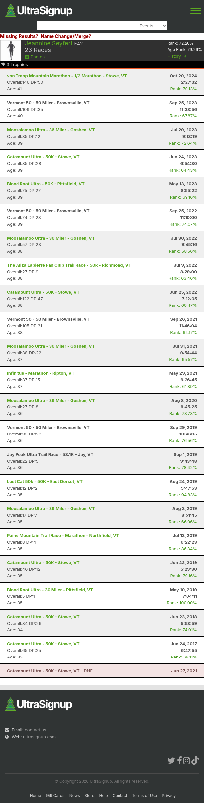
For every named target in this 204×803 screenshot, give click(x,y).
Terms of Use (144, 795)
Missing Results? (19, 36)
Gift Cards (55, 795)
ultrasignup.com (39, 736)
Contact (120, 795)
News (74, 795)
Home (35, 795)
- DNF (50, 670)
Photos (35, 56)
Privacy (169, 795)
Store (89, 795)
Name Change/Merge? (66, 36)
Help (103, 795)
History (177, 56)
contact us (35, 729)
